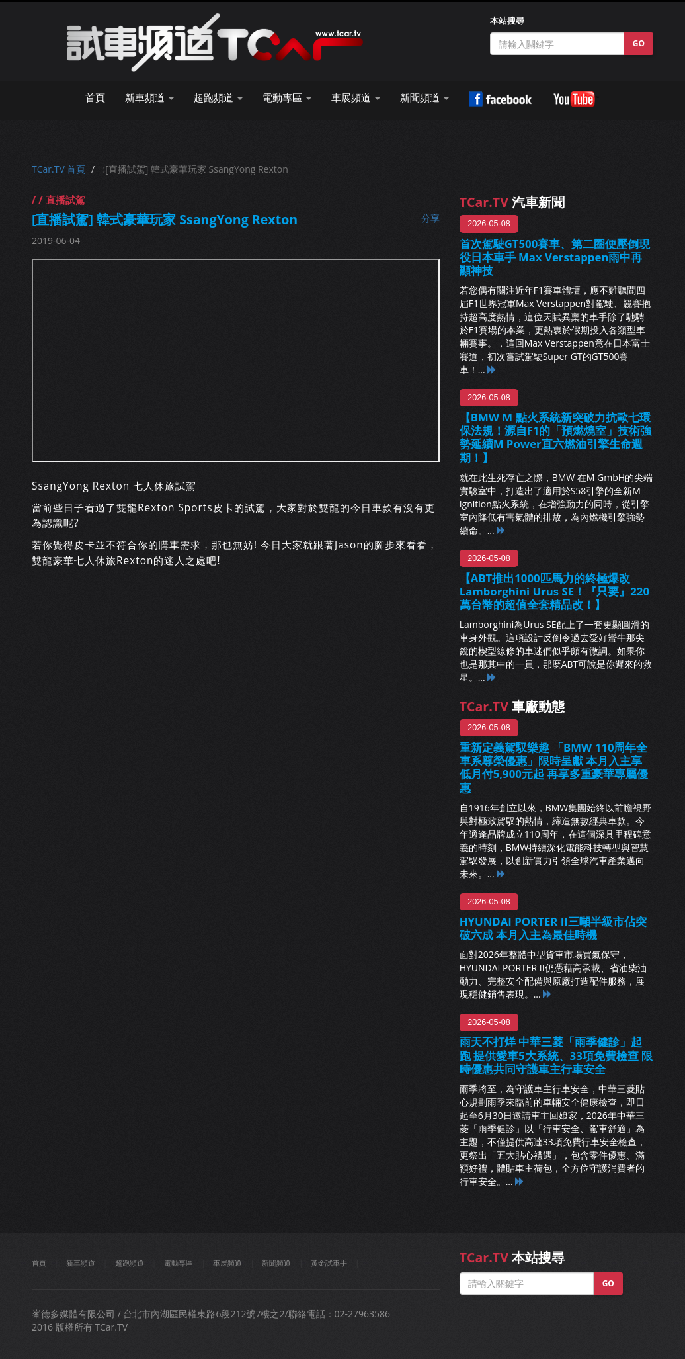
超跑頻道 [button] (218, 98)
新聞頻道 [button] (424, 98)
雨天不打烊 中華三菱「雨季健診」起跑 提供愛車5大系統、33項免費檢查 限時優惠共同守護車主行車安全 (556, 1055)
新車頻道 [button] (149, 98)
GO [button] (639, 43)
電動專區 (178, 1263)
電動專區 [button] (286, 98)
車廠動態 (512, 706)
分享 (430, 218)
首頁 (95, 98)
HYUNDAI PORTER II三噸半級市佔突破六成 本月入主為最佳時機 (553, 928)
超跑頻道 (129, 1263)
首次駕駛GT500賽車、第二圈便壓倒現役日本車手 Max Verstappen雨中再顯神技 (555, 257)
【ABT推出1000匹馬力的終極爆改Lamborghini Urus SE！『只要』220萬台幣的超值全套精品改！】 (554, 591)
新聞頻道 (276, 1263)
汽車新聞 (512, 202)
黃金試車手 (329, 1263)
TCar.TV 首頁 (58, 169)
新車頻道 (80, 1263)
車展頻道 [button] (355, 98)
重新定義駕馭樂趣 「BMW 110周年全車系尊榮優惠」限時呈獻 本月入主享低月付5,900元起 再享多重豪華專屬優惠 (554, 767)
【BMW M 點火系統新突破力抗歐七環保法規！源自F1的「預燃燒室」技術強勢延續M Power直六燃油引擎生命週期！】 (556, 437)
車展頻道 (227, 1263)
